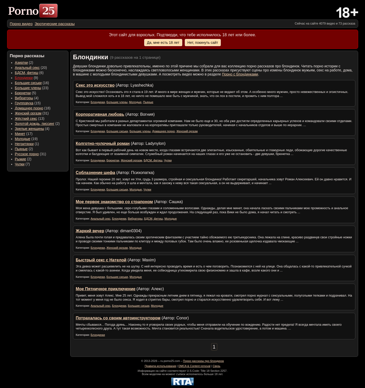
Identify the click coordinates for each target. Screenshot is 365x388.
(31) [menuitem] (32, 113)
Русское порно (27, 154)
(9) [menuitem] (26, 78)
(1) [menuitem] (27, 144)
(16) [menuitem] (32, 83)
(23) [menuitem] (32, 88)
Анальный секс (27, 68)
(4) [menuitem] (27, 98)
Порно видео (21, 24)
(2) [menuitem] (24, 63)
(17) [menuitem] (24, 134)
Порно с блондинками (240, 74)
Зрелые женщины (29, 129)
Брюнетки (23, 93)
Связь (216, 365)
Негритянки (24, 144)
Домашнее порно (29, 108)
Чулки (20, 164)
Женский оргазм (28, 113)
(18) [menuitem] (33, 108)
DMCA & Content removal (194, 365)
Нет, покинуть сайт (203, 43)
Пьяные (21, 149)
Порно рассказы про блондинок (203, 360)
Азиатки (21, 63)
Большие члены (28, 88)
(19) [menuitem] (26, 139)
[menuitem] (21, 24)
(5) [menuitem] (25, 93)
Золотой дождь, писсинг (34, 124)
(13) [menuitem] (30, 119)
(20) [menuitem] (31, 68)
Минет (20, 134)
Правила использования (160, 365)
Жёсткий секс (26, 119)
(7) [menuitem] (22, 164)
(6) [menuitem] (29, 73)
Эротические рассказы (55, 24)
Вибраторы (24, 98)
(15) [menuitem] (28, 103)
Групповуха (24, 103)
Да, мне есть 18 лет (163, 43)
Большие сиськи (28, 83)
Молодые (22, 139)
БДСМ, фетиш (26, 73)
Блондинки (24, 78)
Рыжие (20, 159)
